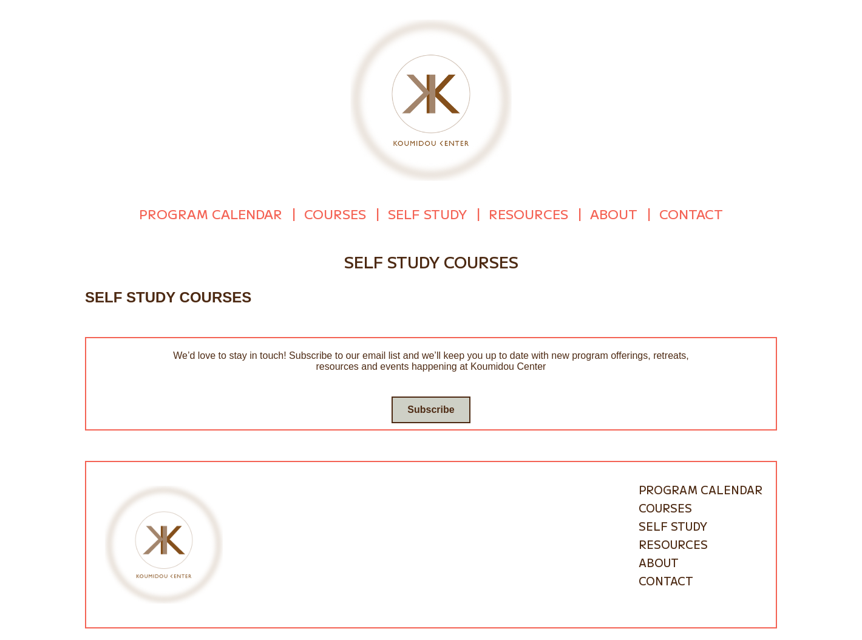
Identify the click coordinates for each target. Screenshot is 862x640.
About (613, 213)
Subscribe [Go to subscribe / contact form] (430, 409)
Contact (691, 213)
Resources (528, 213)
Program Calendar (210, 213)
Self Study (427, 213)
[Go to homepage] (431, 99)
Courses (335, 213)
